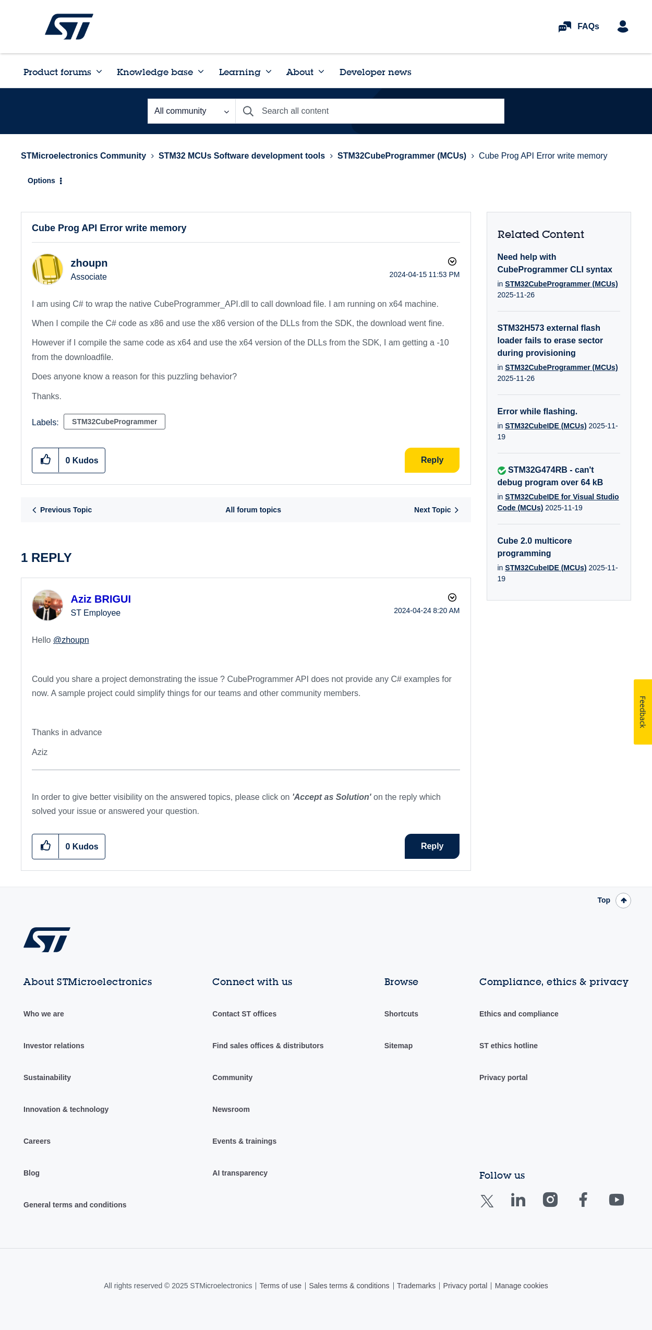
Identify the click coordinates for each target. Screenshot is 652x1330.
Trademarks (416, 1285)
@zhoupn (71, 640)
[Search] (369, 111)
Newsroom (231, 1109)
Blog (31, 1173)
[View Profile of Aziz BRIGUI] (100, 599)
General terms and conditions (75, 1205)
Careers (37, 1141)
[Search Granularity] (191, 111)
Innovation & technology (65, 1109)
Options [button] (41, 180)
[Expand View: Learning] (268, 71)
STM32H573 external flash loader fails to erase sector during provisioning (550, 340)
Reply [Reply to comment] (432, 846)
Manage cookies (521, 1285)
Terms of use (280, 1285)
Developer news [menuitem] (376, 71)
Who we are (43, 1014)
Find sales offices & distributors (267, 1045)
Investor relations (53, 1045)
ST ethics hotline (508, 1045)
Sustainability (47, 1077)
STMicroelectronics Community (69, 27)
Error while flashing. (538, 411)
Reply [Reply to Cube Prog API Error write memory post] (432, 460)
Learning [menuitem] (240, 71)
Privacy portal (503, 1077)
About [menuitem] (299, 71)
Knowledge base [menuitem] (155, 71)
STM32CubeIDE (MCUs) (545, 426)
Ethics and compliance (519, 1014)
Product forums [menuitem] (57, 71)
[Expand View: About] (321, 71)
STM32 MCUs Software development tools (242, 155)
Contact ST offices (244, 1014)
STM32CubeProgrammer (114, 421)
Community (232, 1077)
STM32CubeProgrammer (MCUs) (401, 155)
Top (603, 900)
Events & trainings (244, 1141)
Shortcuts (401, 1014)
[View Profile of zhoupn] (88, 263)
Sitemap (398, 1045)
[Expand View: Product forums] (99, 71)
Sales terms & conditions (349, 1285)
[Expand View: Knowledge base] (201, 71)
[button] (45, 460)
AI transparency (240, 1173)
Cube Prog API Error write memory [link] (543, 155)
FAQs (588, 26)
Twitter (495, 1207)
